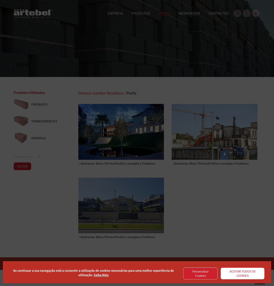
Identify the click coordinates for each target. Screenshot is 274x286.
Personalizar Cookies (200, 273)
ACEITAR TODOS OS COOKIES (243, 273)
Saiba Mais (101, 275)
